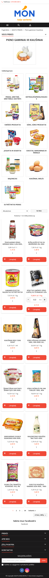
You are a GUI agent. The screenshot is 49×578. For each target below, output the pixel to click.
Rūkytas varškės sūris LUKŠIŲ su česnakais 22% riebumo (36, 292)
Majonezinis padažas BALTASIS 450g (36, 437)
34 (25, 511)
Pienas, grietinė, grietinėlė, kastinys (12, 98)
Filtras (39, 211)
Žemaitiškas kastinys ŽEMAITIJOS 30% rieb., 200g (12, 390)
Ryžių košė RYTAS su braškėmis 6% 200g (36, 243)
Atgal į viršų (40, 515)
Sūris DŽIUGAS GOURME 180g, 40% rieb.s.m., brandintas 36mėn (36, 342)
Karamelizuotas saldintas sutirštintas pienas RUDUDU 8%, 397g (12, 292)
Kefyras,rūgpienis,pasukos (36, 98)
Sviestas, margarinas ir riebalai (36, 152)
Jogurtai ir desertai (12, 151)
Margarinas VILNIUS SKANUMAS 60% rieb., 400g (12, 438)
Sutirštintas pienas (12, 205)
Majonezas (12, 179)
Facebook (24, 524)
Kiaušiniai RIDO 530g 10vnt (12, 341)
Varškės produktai (12, 125)
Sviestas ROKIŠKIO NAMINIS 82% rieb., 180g (36, 485)
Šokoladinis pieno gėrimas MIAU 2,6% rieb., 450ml (12, 244)
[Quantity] (12, 253)
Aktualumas (15, 211)
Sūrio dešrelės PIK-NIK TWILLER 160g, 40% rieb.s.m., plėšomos (36, 390)
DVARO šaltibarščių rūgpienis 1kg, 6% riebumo (12, 486)
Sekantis (32, 511)
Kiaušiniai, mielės (36, 179)
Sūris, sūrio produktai (36, 125)
